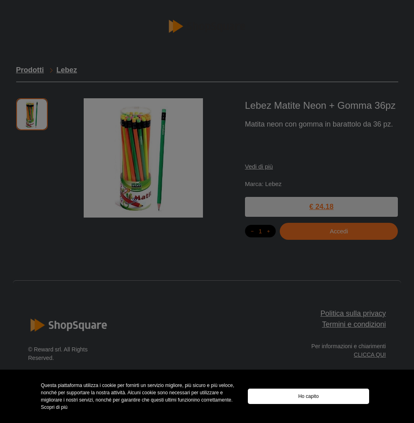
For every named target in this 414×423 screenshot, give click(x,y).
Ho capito (308, 396)
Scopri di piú (54, 407)
